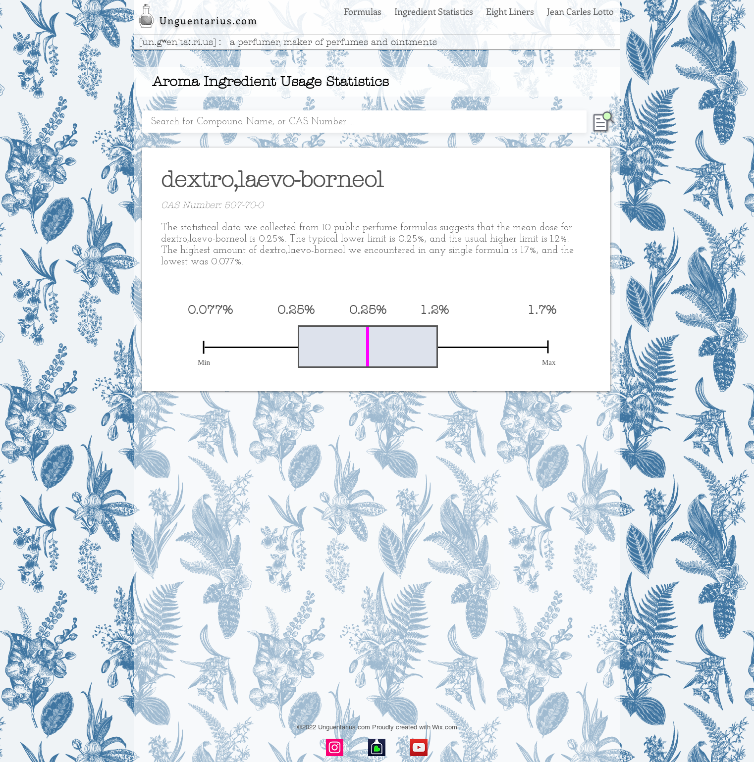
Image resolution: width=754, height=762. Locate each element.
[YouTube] (419, 747)
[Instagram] (334, 747)
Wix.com (444, 727)
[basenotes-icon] (376, 747)
